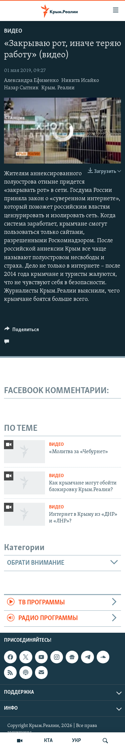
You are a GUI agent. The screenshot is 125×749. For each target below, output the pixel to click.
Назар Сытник (21, 88)
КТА (48, 740)
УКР (76, 740)
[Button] (21, 331)
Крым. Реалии (58, 88)
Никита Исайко (80, 80)
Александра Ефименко (31, 80)
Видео (13, 31)
